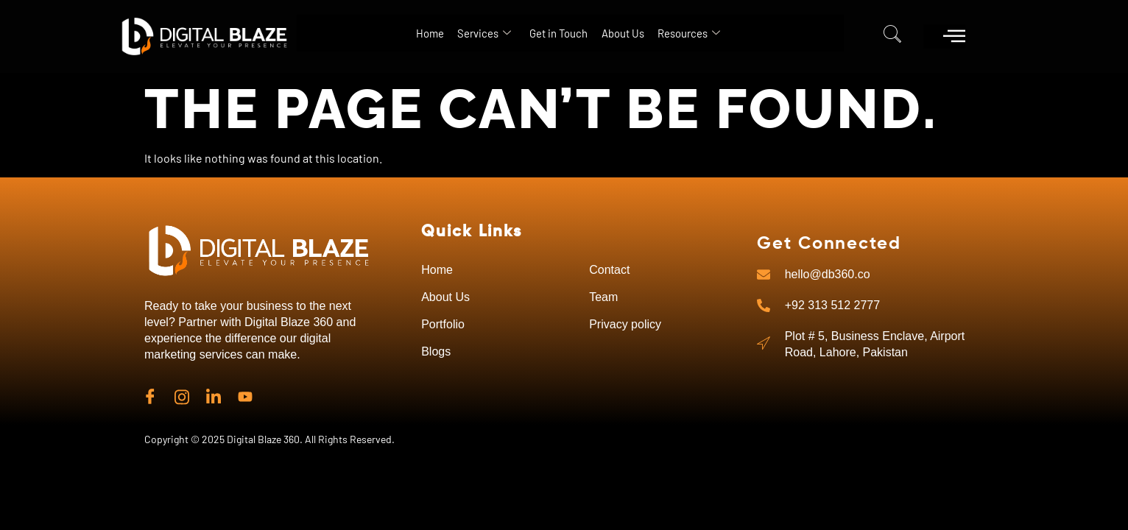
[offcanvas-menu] (954, 35)
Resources (734, 33)
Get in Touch (556, 33)
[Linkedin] (213, 395)
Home (382, 33)
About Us (644, 33)
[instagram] (182, 395)
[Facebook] (150, 395)
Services (458, 33)
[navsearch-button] (892, 37)
